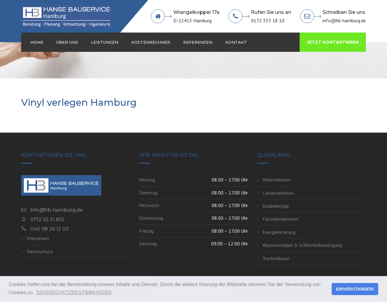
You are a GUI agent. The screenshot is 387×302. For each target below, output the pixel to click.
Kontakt (236, 42)
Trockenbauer (275, 258)
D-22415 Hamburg (192, 20)
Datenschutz (40, 251)
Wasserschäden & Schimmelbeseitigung (302, 245)
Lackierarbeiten (277, 193)
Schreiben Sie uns (344, 12)
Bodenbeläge (275, 206)
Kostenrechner (150, 42)
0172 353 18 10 (268, 20)
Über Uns (67, 42)
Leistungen (104, 42)
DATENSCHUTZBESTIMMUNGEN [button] (74, 292)
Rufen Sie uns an (271, 12)
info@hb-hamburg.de (344, 20)
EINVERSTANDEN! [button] (355, 289)
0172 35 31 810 (47, 219)
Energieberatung (278, 232)
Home (36, 42)
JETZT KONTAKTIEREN (333, 42)
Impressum (38, 238)
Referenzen (197, 42)
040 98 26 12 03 (49, 229)
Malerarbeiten (276, 180)
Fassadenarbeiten (280, 219)
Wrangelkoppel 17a (196, 12)
